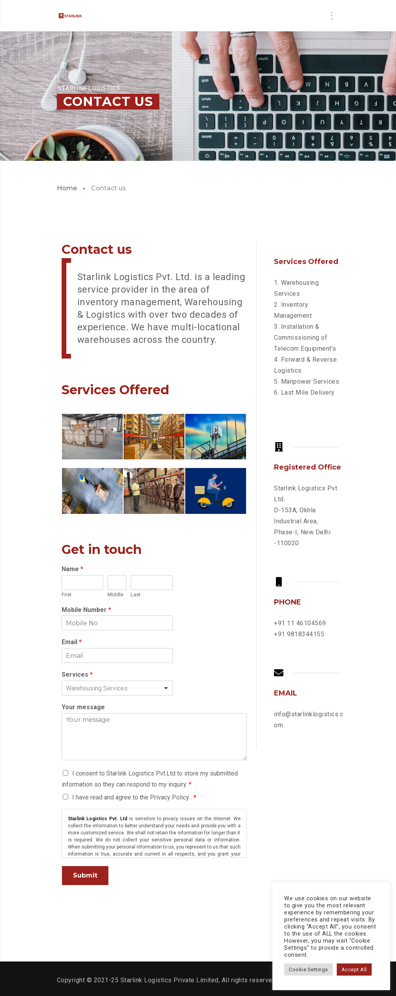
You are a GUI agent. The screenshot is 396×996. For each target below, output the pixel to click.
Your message (83, 707)
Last (136, 594)
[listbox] (117, 688)
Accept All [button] (354, 969)
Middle (115, 594)
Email (72, 642)
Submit (85, 875)
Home (67, 188)
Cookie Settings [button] (308, 969)
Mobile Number (86, 610)
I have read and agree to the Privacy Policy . (134, 797)
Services (77, 674)
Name (72, 569)
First (66, 594)
